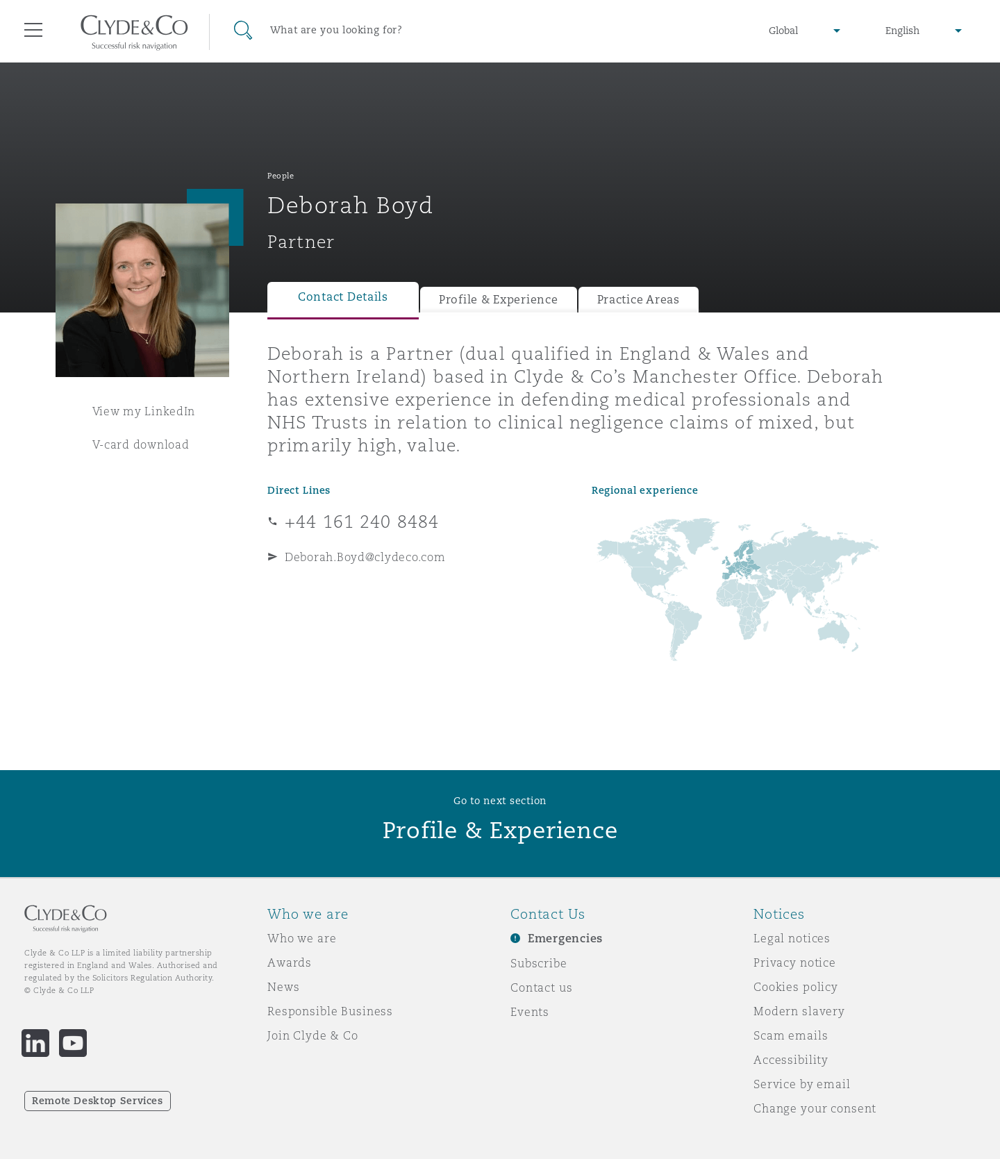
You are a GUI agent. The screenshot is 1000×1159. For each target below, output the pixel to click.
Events (529, 1012)
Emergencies (565, 938)
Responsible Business (330, 1011)
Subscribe (538, 963)
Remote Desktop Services (97, 1100)
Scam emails (790, 1035)
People (280, 176)
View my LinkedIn (144, 411)
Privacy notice (794, 962)
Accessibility (790, 1060)
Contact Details (343, 297)
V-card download (141, 444)
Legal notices (792, 938)
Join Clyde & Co (312, 1035)
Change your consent (814, 1108)
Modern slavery (799, 1011)
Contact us (541, 987)
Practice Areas (638, 299)
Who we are (302, 938)
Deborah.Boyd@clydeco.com (365, 557)
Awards (289, 962)
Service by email (802, 1084)
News (283, 987)
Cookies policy (795, 987)
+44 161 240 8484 (362, 521)
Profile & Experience (498, 299)
